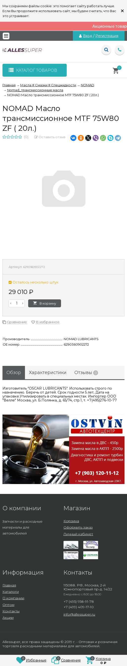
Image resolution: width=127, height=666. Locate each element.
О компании (13, 598)
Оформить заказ (78, 527)
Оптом (8, 604)
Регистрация (106, 36)
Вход (87, 36)
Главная (9, 585)
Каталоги (10, 591)
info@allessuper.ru (79, 614)
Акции (8, 617)
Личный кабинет (78, 534)
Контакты (11, 611)
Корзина (71, 521)
